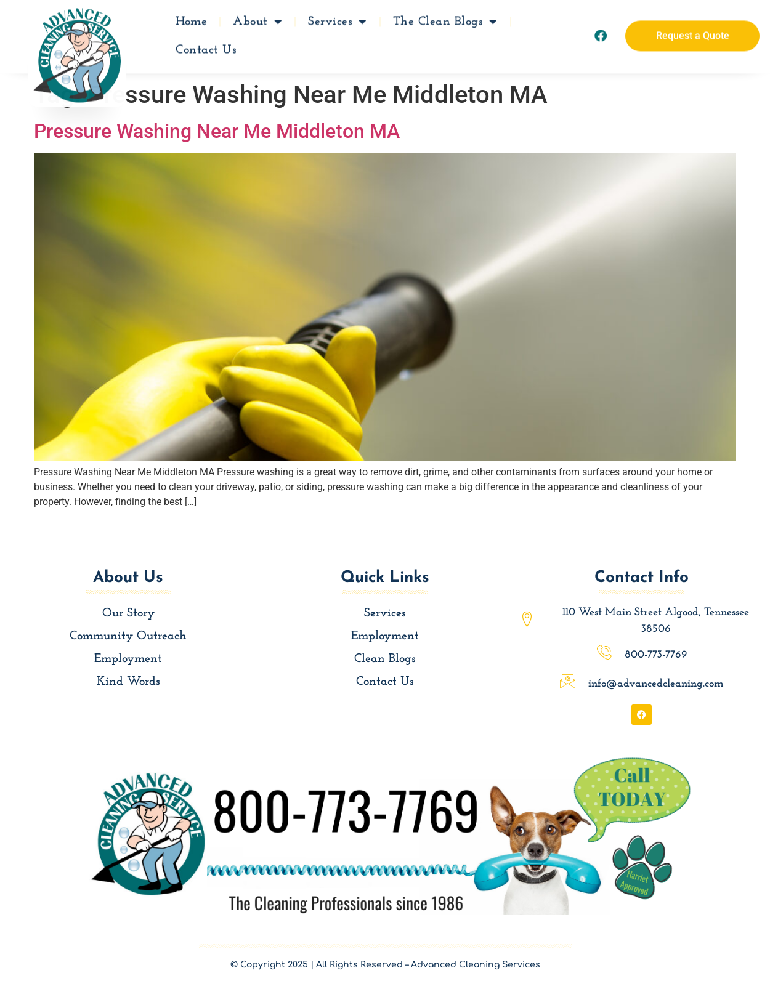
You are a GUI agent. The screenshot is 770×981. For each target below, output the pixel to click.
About (257, 18)
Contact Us (206, 47)
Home (191, 18)
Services (337, 18)
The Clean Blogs (445, 18)
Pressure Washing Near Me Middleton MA (217, 131)
